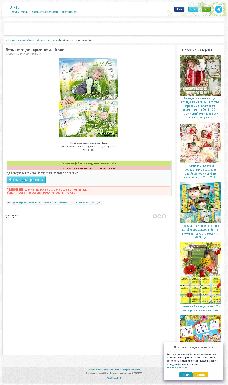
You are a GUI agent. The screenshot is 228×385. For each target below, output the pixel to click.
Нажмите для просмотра (26, 180)
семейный (75, 203)
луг (14, 203)
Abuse (109, 378)
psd (84, 203)
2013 (43, 203)
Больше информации (177, 367)
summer (30, 203)
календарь (49, 203)
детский (67, 203)
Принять (186, 375)
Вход (206, 9)
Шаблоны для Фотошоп (18, 54)
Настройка (200, 375)
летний (18, 203)
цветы (99, 203)
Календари (36, 54)
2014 (39, 203)
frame (35, 203)
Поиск (179, 9)
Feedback (117, 378)
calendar (93, 203)
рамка (23, 203)
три (62, 203)
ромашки (57, 203)
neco (87, 203)
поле (80, 203)
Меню (193, 9)
